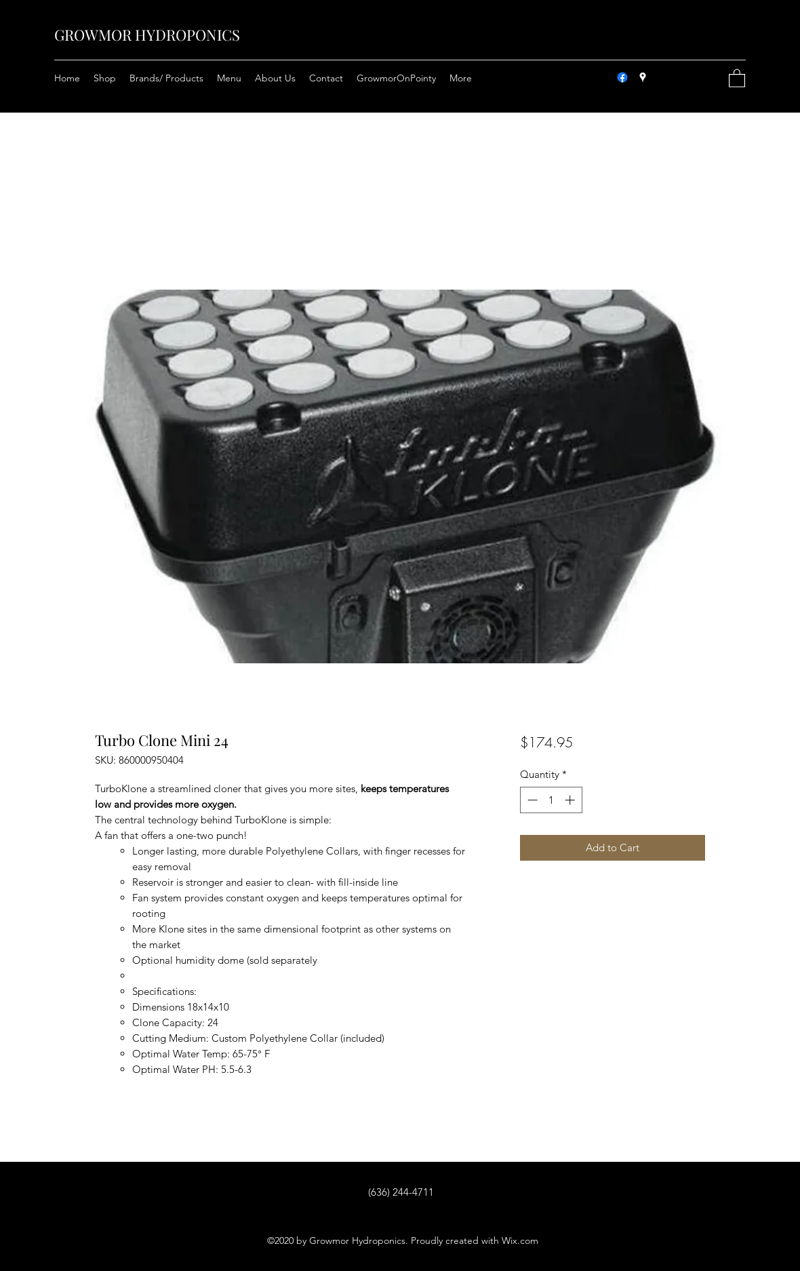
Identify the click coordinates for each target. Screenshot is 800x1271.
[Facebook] (622, 77)
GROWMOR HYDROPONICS (147, 34)
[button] (737, 77)
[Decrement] (531, 800)
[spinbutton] (551, 800)
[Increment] (571, 800)
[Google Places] (642, 77)
